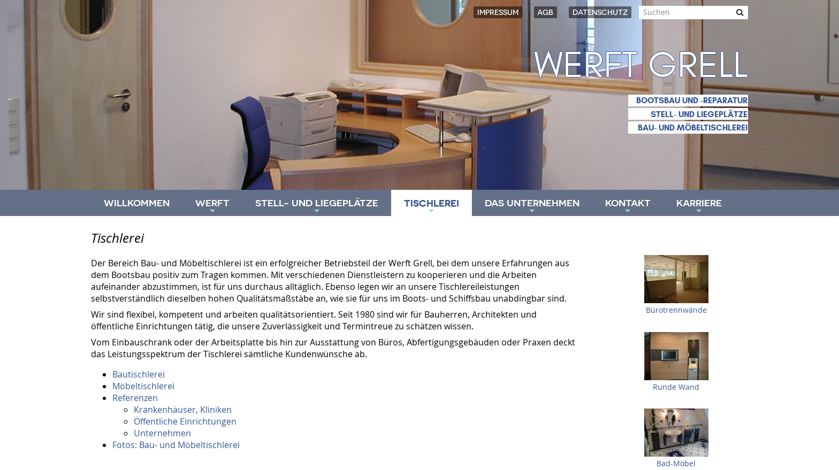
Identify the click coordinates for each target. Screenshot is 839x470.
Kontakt (628, 206)
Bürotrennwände (676, 310)
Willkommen (137, 203)
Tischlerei (431, 206)
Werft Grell (641, 65)
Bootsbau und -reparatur (692, 100)
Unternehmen (162, 433)
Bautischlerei (138, 374)
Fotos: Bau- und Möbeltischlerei (176, 445)
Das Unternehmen (532, 206)
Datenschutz (600, 12)
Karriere (699, 206)
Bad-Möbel (676, 463)
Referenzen (135, 398)
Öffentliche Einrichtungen (185, 421)
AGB (545, 12)
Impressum (497, 12)
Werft (212, 206)
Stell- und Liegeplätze (699, 114)
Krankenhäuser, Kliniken (183, 409)
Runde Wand (676, 387)
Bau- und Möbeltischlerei (693, 127)
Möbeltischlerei (143, 386)
